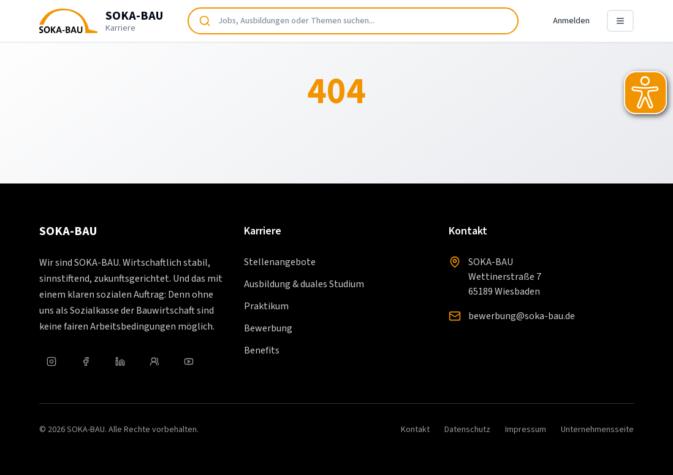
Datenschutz (467, 429)
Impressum (525, 429)
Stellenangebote (280, 262)
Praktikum (266, 306)
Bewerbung (268, 328)
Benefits (261, 350)
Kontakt (415, 429)
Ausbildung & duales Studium (304, 284)
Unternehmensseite (597, 429)
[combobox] (353, 21)
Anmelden (571, 21)
